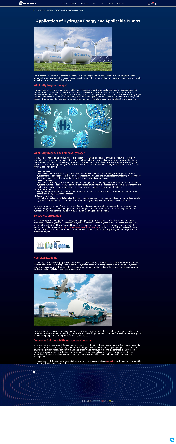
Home (48, 53)
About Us (57, 3)
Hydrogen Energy (63, 53)
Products (69, 3)
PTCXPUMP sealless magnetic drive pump (80, 270)
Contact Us (113, 3)
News (95, 3)
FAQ (103, 3)
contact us (110, 404)
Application (83, 3)
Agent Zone (126, 3)
